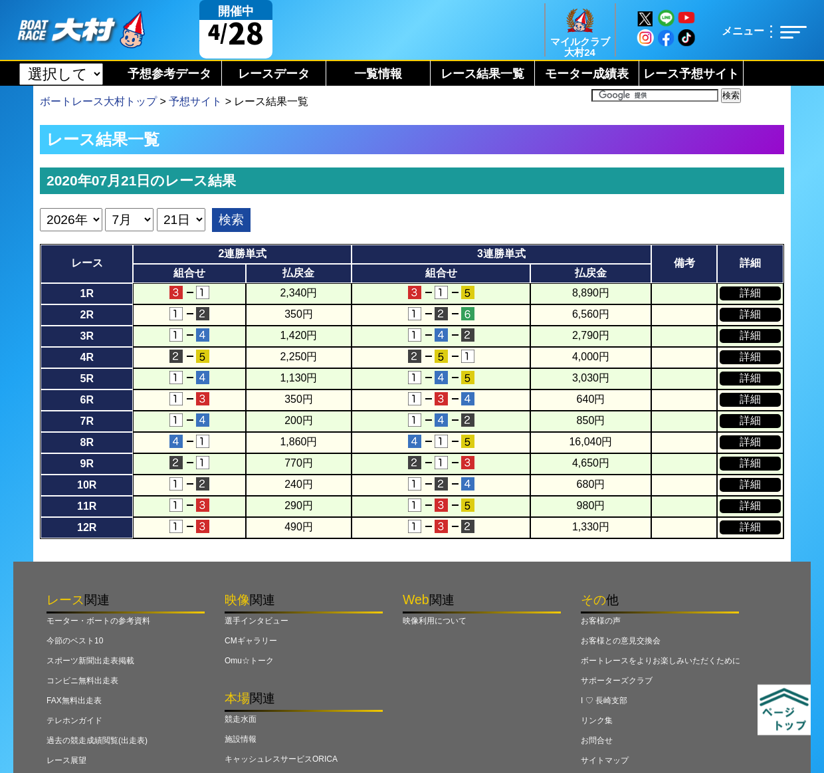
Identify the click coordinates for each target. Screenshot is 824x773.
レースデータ (274, 73)
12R (86, 527)
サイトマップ (605, 760)
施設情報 (241, 739)
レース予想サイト (691, 73)
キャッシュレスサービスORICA (281, 759)
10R (86, 485)
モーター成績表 (587, 73)
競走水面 (241, 719)
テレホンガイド (74, 720)
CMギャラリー (251, 640)
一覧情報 (378, 73)
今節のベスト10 (75, 640)
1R (86, 293)
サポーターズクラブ (617, 680)
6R (86, 399)
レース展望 (66, 760)
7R (86, 421)
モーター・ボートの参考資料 (98, 620)
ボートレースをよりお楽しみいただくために (660, 660)
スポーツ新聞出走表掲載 (90, 660)
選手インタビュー (256, 620)
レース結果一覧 (482, 73)
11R (86, 506)
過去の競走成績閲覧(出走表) (97, 740)
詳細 (750, 292)
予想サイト (195, 101)
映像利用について (434, 620)
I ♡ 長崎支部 (604, 700)
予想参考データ (169, 73)
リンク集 (597, 720)
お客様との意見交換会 (621, 640)
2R (86, 314)
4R (86, 357)
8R (86, 442)
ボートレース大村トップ (98, 101)
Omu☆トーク (249, 660)
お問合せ (597, 740)
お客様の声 (601, 620)
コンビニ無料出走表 (82, 680)
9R (86, 463)
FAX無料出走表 (74, 700)
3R (86, 336)
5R (86, 378)
